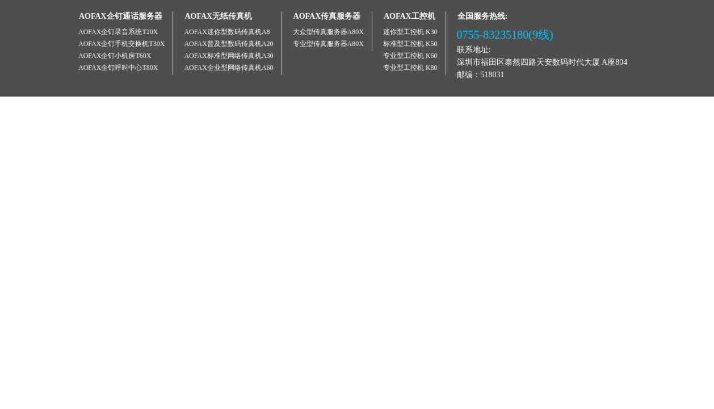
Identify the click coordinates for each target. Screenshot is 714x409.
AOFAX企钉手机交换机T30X (121, 44)
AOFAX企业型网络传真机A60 (228, 68)
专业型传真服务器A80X (328, 44)
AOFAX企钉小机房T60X (114, 56)
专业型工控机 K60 (410, 56)
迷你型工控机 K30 (410, 32)
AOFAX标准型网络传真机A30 (228, 56)
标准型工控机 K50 (410, 44)
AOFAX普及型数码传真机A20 (228, 44)
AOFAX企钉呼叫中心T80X (118, 68)
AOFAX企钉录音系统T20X (118, 32)
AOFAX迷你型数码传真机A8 (227, 32)
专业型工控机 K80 (410, 68)
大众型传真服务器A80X (328, 32)
